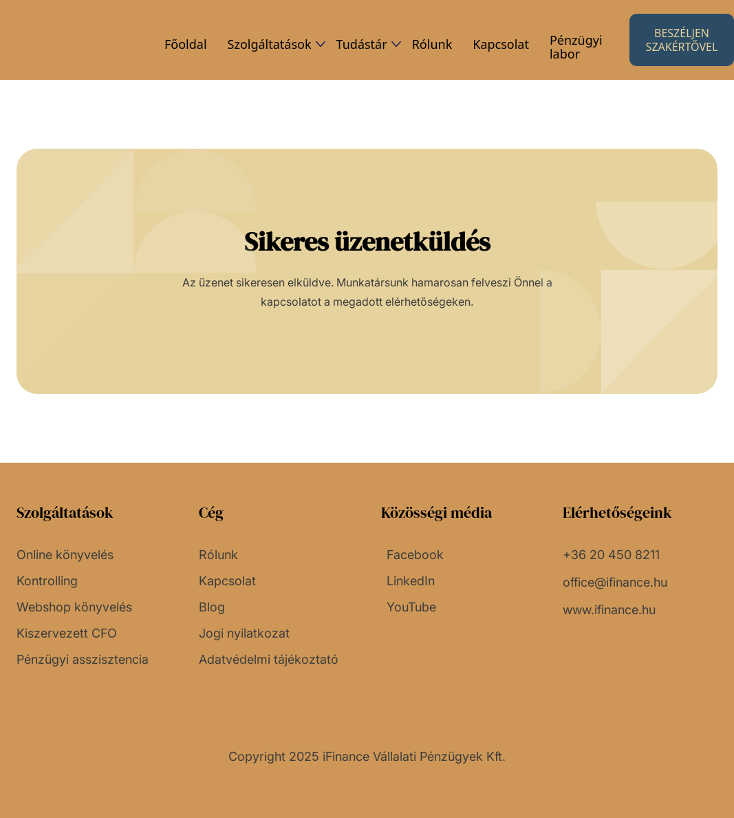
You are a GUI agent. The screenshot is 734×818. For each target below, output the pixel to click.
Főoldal (185, 44)
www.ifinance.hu (609, 609)
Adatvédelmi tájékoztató (268, 660)
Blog (212, 607)
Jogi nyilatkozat (244, 633)
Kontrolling (47, 581)
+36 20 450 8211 (611, 555)
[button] (272, 44)
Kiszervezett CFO (67, 633)
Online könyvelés (65, 555)
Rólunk (432, 44)
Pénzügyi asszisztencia (83, 660)
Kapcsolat (501, 44)
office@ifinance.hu (615, 582)
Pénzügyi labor (576, 47)
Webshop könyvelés (74, 607)
